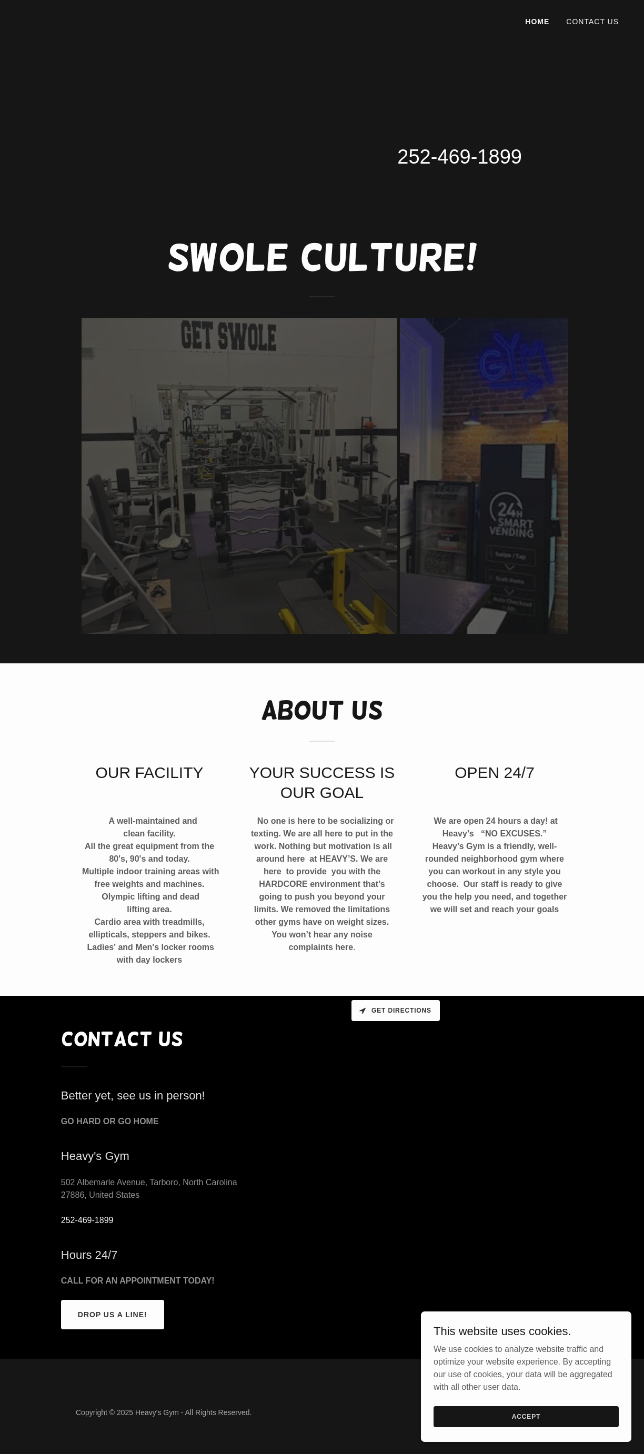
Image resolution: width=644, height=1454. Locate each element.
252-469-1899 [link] (459, 157)
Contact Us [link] (592, 21)
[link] (46, 19)
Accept (526, 1416)
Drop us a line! (112, 1314)
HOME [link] (537, 21)
